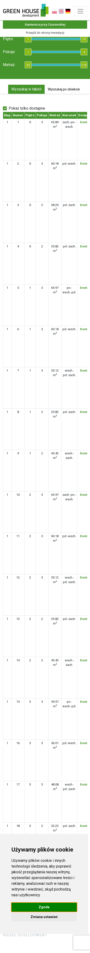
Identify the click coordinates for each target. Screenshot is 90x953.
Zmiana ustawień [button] (44, 917)
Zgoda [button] (44, 907)
